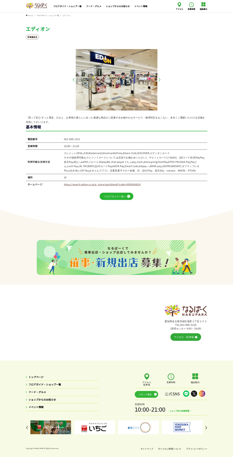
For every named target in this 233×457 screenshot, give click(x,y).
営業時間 (191, 9)
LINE (186, 394)
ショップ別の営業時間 (180, 409)
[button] (74, 79)
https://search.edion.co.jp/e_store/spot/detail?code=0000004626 (102, 184)
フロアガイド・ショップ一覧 (47, 385)
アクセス (179, 9)
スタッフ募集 (144, 393)
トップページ (37, 377)
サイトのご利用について (169, 447)
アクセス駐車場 (146, 383)
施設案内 (203, 9)
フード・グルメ (38, 393)
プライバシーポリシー (196, 447)
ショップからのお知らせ (44, 401)
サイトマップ (145, 447)
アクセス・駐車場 (185, 337)
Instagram (202, 394)
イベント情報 (37, 408)
